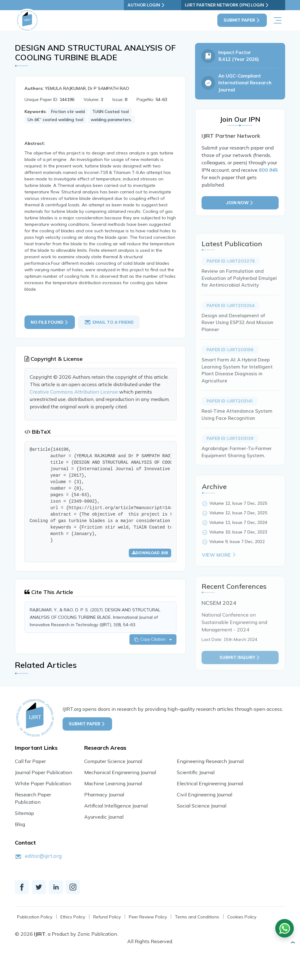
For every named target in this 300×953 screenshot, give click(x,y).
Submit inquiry (240, 677)
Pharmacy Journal (104, 796)
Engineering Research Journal (210, 763)
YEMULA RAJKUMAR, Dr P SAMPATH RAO (87, 88)
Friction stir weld (68, 112)
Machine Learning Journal (113, 785)
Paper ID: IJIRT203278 (231, 280)
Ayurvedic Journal (104, 818)
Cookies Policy (241, 918)
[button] (292, 942)
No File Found (50, 322)
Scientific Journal (196, 774)
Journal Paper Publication (43, 774)
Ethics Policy (72, 918)
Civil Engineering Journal (204, 796)
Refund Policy (107, 918)
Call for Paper (30, 763)
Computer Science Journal (113, 763)
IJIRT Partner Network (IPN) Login (239, 5)
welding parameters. (111, 120)
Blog (20, 826)
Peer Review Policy (148, 918)
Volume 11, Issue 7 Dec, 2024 (238, 542)
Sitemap (24, 815)
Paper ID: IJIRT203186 (230, 369)
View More (219, 574)
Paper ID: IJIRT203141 (230, 420)
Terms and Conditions (197, 918)
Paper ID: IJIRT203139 (230, 458)
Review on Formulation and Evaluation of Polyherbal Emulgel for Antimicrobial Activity (239, 297)
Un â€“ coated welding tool (55, 120)
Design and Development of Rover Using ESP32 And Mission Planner (237, 342)
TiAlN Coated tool (110, 112)
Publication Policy (34, 918)
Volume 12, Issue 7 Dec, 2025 (238, 522)
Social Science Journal (201, 807)
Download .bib (150, 553)
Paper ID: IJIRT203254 (231, 325)
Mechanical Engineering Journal (120, 774)
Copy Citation (152, 640)
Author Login (170, 5)
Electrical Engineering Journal (210, 785)
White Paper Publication (43, 785)
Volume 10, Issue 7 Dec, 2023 (238, 551)
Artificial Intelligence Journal (116, 807)
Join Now (240, 204)
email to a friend (109, 322)
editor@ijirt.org (43, 857)
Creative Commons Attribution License (74, 393)
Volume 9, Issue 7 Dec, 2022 (237, 561)
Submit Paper (242, 20)
